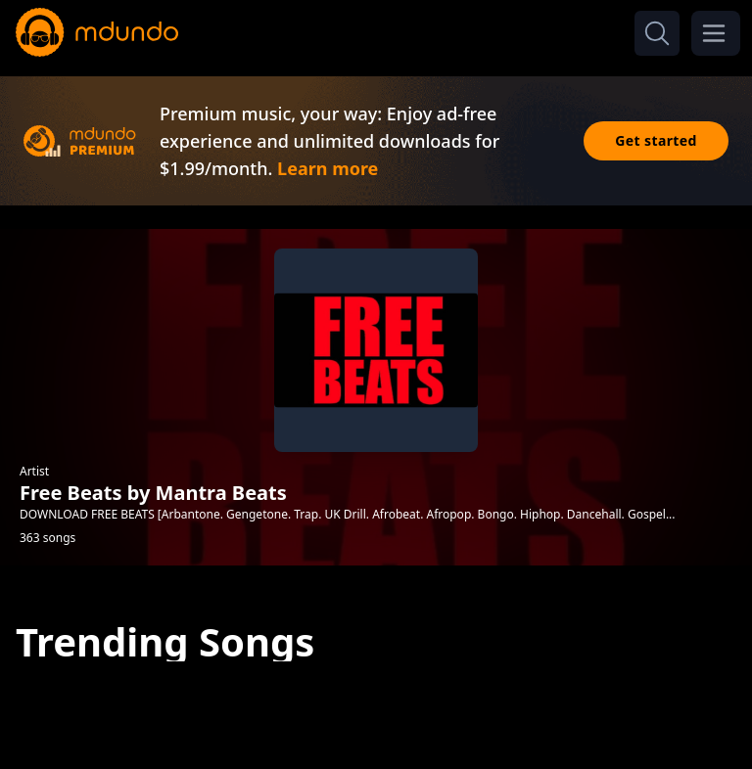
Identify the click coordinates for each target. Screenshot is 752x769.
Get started (656, 140)
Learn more (327, 168)
